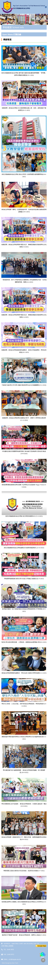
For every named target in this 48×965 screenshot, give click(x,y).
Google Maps (41, 946)
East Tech (15, 963)
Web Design (6, 963)
